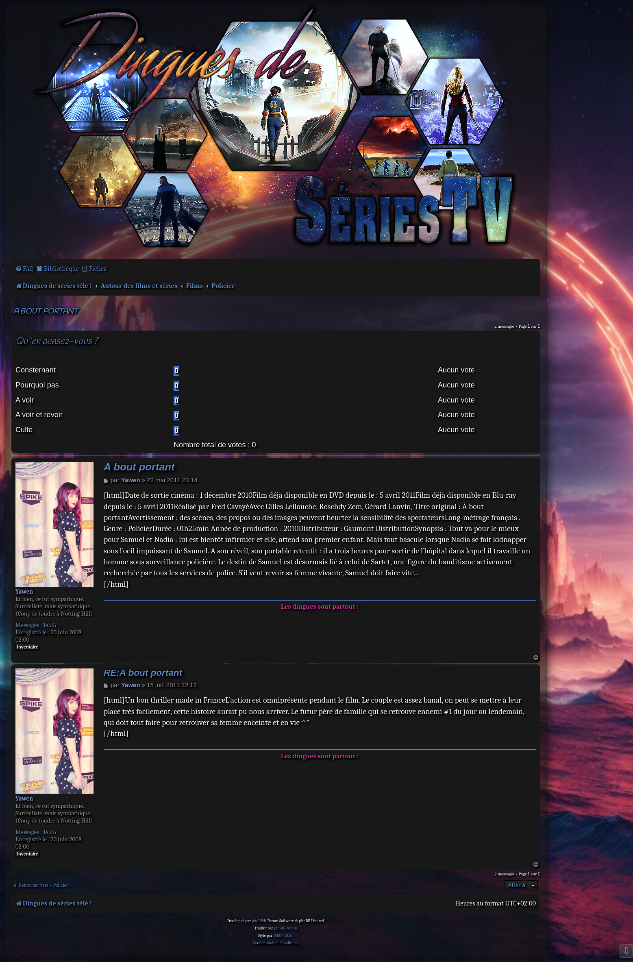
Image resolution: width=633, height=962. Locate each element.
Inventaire (27, 646)
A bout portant (45, 312)
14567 (50, 625)
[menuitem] (24, 268)
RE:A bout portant (143, 673)
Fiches (98, 268)
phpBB (257, 920)
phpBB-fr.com (285, 928)
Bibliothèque (61, 268)
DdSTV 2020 (283, 935)
